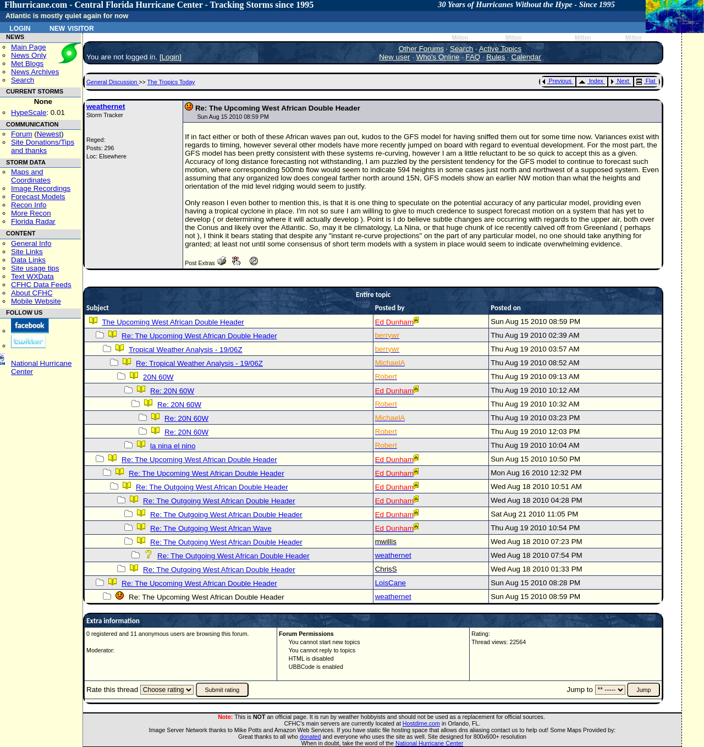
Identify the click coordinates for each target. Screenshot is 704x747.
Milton (460, 38)
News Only (28, 55)
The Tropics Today (171, 82)
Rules (495, 57)
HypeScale (28, 112)
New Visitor (72, 27)
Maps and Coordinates (31, 176)
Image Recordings (40, 188)
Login (19, 27)
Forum (21, 134)
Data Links (28, 260)
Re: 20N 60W (172, 391)
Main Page (28, 47)
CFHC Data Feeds (41, 285)
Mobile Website (36, 301)
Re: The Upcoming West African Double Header (199, 336)
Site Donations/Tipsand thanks (42, 146)
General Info (31, 243)
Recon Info (28, 205)
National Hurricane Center (429, 743)
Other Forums (421, 49)
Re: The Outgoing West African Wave (211, 528)
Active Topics (500, 49)
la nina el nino (172, 446)
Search (22, 80)
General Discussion (112, 82)
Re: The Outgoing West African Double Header (212, 487)
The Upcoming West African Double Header (173, 322)
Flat (646, 81)
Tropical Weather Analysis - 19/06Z (186, 349)
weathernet (105, 106)
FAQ (473, 57)
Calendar (526, 57)
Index (591, 81)
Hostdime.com (421, 723)
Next (620, 81)
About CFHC (32, 293)
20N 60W (158, 377)
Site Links (27, 252)
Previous (557, 81)
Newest (49, 134)
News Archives (35, 72)
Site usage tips (35, 268)
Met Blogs (27, 63)
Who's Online (438, 57)
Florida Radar (33, 221)
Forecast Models (38, 197)
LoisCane (390, 583)
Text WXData (32, 276)
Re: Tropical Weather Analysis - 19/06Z (199, 363)
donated (310, 736)
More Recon (31, 213)
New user (394, 57)
